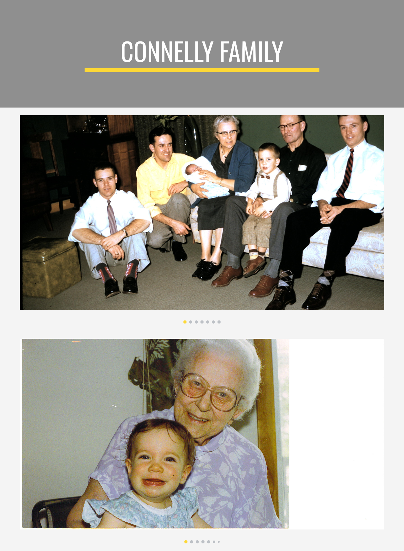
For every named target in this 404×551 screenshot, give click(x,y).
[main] (202, 54)
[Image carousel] (202, 219)
